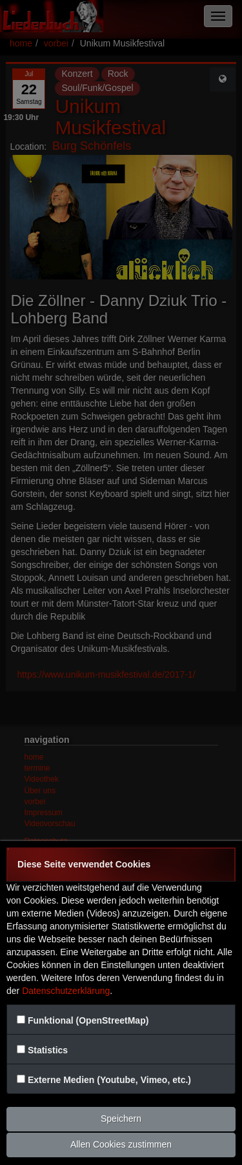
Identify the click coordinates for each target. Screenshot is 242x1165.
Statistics (48, 1050)
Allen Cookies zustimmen (121, 1144)
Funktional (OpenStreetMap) (88, 1020)
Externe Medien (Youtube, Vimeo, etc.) (109, 1080)
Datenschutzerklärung (66, 991)
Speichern (121, 1118)
